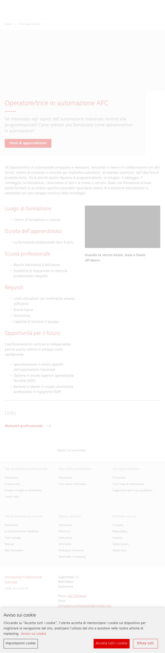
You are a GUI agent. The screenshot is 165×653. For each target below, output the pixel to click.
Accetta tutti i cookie (111, 644)
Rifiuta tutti (145, 644)
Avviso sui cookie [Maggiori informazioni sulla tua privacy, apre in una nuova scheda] (33, 635)
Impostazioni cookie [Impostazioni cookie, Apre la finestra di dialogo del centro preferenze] (21, 644)
